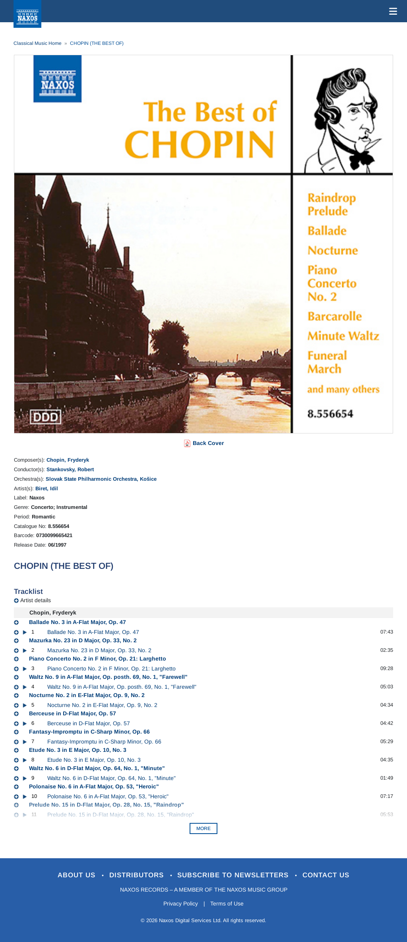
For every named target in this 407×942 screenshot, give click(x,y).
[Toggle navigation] (391, 11)
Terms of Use (227, 903)
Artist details (35, 600)
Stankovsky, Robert (70, 469)
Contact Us (326, 875)
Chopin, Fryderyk (68, 460)
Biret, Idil (46, 488)
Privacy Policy (180, 903)
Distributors (137, 875)
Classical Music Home (38, 43)
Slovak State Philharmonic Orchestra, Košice (101, 479)
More (203, 828)
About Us (78, 875)
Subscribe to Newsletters (234, 875)
